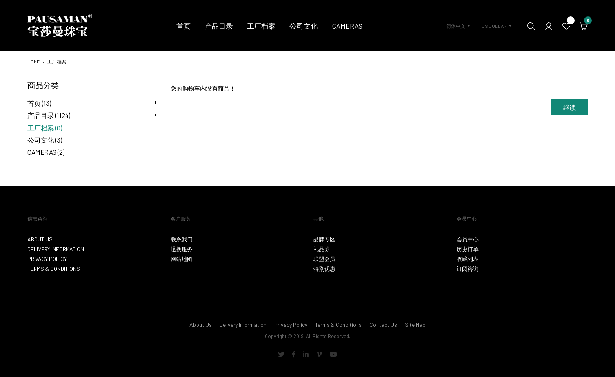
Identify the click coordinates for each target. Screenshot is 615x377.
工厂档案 (56, 61)
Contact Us (383, 324)
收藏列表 (468, 259)
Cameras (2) (45, 152)
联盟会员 (324, 259)
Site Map (415, 324)
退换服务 (182, 249)
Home (33, 61)
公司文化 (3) (44, 140)
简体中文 (455, 26)
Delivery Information (55, 249)
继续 (569, 107)
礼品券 (321, 249)
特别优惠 (324, 268)
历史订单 (468, 249)
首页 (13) (39, 103)
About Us (40, 239)
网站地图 (182, 259)
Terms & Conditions (53, 268)
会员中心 (468, 239)
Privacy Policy (47, 259)
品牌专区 (324, 239)
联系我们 (182, 239)
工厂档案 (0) (44, 128)
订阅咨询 (468, 268)
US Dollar (494, 26)
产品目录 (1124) (48, 115)
